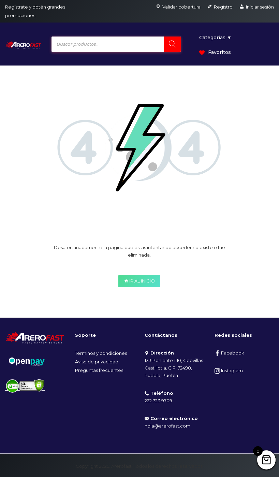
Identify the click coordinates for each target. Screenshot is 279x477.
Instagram (229, 370)
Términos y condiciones (101, 353)
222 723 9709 (158, 400)
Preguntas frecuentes (99, 370)
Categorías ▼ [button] (215, 37)
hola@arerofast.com (167, 426)
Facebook (229, 353)
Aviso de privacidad (96, 361)
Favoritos (215, 52)
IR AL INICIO (139, 281)
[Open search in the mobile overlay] (116, 44)
